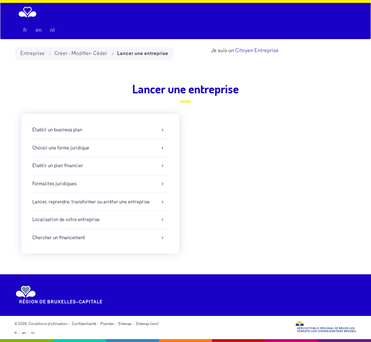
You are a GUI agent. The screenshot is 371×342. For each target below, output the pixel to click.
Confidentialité (84, 324)
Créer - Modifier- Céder (80, 53)
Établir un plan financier (57, 166)
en (39, 29)
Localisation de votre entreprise (66, 220)
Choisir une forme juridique (60, 148)
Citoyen (244, 50)
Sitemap (125, 324)
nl (52, 29)
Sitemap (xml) (147, 324)
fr (25, 29)
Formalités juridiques (54, 184)
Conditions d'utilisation (48, 324)
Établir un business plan (57, 130)
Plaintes (107, 324)
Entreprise (32, 53)
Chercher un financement (58, 238)
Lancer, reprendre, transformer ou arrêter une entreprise (91, 202)
